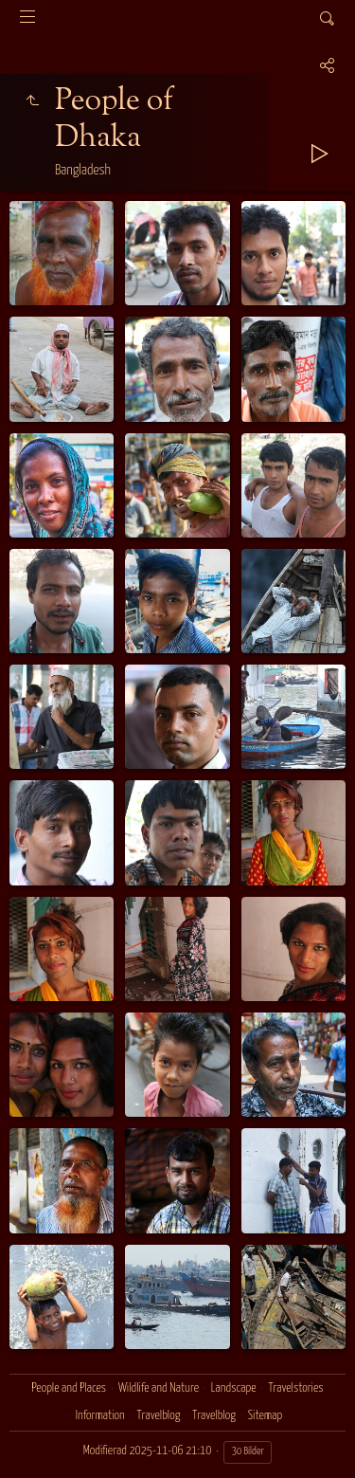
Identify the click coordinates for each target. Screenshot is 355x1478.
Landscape (234, 1388)
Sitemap (265, 1416)
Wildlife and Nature (158, 1388)
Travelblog (159, 1416)
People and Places (68, 1388)
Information (100, 1416)
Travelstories (295, 1388)
